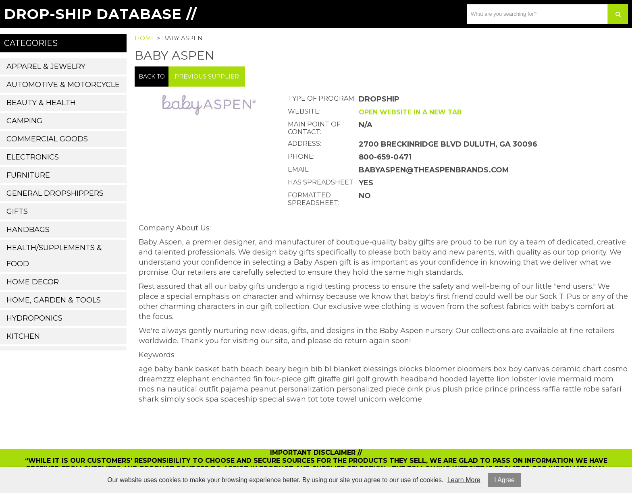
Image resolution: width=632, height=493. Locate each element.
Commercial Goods (47, 139)
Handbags (28, 229)
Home (145, 38)
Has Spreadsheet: (321, 182)
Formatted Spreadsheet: (313, 199)
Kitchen (23, 336)
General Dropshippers (55, 193)
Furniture (28, 175)
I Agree (504, 479)
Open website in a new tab (410, 112)
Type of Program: (322, 98)
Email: (299, 169)
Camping (24, 120)
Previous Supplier (207, 76)
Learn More (463, 479)
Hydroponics (34, 318)
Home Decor (32, 282)
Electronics (32, 157)
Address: (304, 143)
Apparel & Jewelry (45, 66)
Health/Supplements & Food (54, 255)
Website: (304, 111)
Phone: (301, 156)
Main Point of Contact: (314, 128)
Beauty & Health (41, 102)
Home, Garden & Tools (53, 300)
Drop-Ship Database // (100, 14)
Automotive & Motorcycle (63, 84)
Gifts (17, 211)
